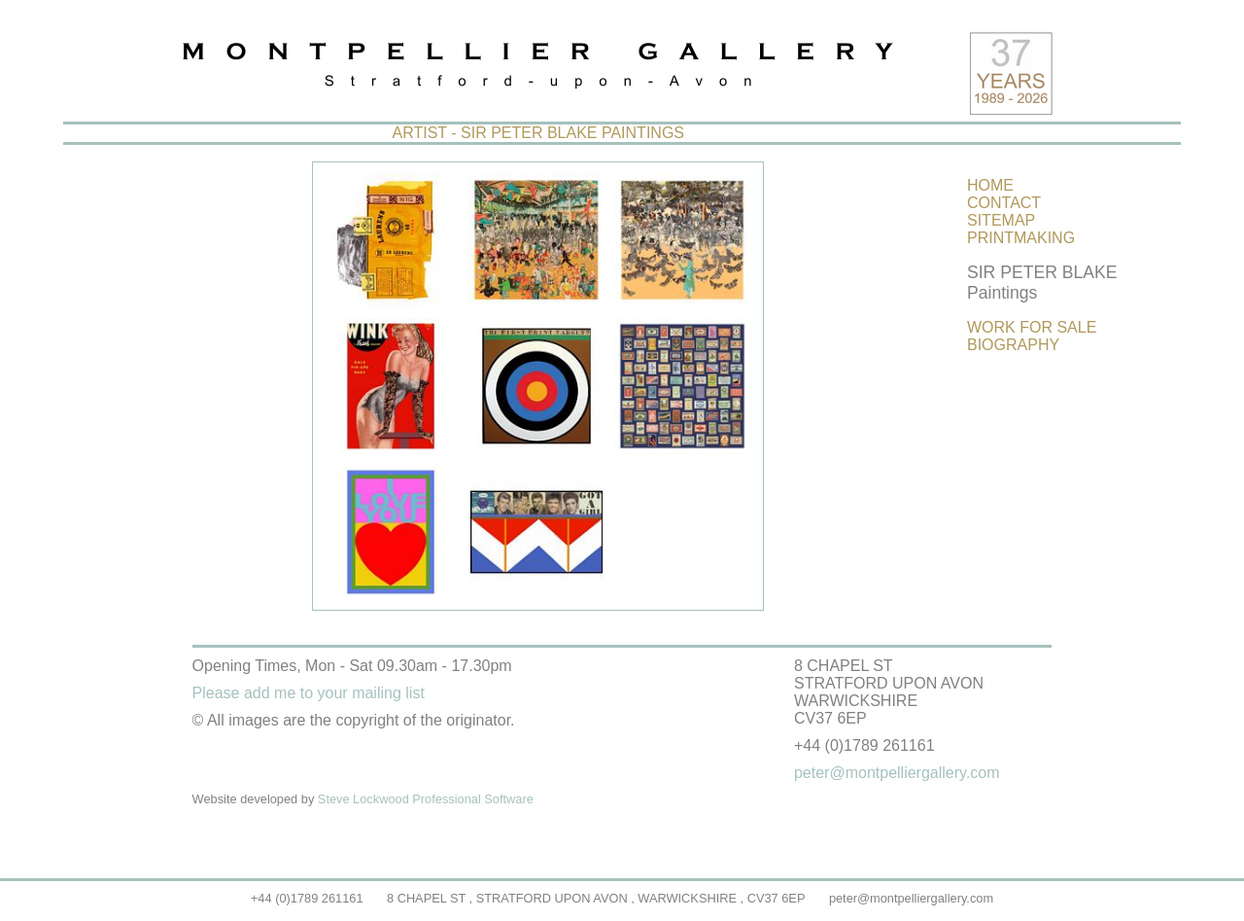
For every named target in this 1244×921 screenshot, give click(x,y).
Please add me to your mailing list (308, 693)
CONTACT (1004, 203)
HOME (990, 185)
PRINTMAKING (1021, 238)
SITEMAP (1001, 220)
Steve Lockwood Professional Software (426, 799)
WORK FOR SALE (1031, 327)
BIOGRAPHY (1013, 345)
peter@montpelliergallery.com (911, 898)
